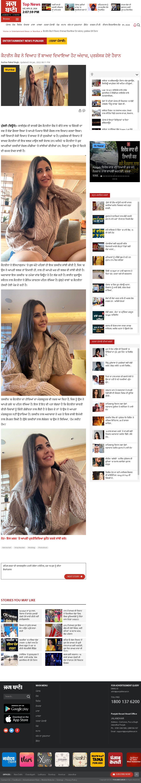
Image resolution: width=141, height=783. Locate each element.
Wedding (31, 548)
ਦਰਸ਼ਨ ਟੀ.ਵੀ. (95, 25)
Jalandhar (72, 775)
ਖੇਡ (58, 25)
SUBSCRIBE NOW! (121, 774)
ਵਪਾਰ (63, 25)
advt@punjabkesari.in (120, 692)
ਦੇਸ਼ (13, 25)
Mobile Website (48, 780)
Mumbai (9, 70)
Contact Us (5, 780)
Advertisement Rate (31, 780)
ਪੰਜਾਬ (8, 25)
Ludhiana (42, 775)
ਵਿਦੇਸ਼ (19, 25)
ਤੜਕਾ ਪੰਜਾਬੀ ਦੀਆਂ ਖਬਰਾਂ (102, 342)
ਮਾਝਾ (33, 25)
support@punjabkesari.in (127, 732)
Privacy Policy (71, 780)
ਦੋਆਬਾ (26, 25)
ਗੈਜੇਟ (86, 25)
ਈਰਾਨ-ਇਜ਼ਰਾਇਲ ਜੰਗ (111, 25)
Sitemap (59, 780)
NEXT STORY (74, 576)
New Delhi (18, 775)
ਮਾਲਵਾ (39, 25)
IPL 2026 (126, 25)
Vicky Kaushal (20, 548)
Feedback (17, 780)
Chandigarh (30, 775)
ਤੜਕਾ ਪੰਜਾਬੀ (49, 25)
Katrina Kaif (6, 548)
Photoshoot (42, 548)
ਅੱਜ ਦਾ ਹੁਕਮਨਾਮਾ (75, 25)
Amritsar (61, 775)
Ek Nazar (99, 146)
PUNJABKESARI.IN (119, 780)
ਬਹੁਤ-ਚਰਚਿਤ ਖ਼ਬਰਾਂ (100, 195)
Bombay (51, 775)
